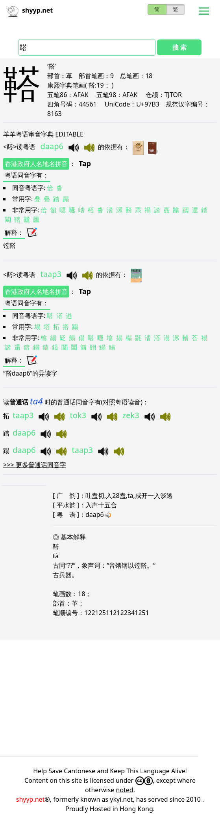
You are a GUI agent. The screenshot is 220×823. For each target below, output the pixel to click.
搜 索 (179, 47)
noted (124, 790)
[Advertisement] (110, 698)
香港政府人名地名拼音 (36, 163)
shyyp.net (30, 799)
